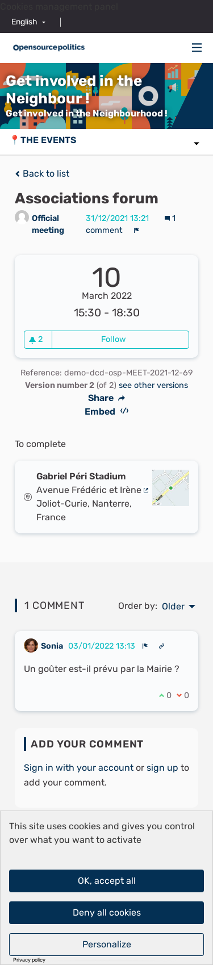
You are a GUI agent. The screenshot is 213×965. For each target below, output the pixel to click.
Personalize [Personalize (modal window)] (106, 944)
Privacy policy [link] (29, 960)
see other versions (153, 385)
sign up (162, 767)
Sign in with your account (78, 767)
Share (107, 398)
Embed (106, 411)
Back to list (42, 173)
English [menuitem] (24, 22)
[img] (197, 47)
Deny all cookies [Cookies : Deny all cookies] (107, 912)
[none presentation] (145, 646)
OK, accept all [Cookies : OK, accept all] (107, 880)
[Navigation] (197, 48)
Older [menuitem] (173, 606)
